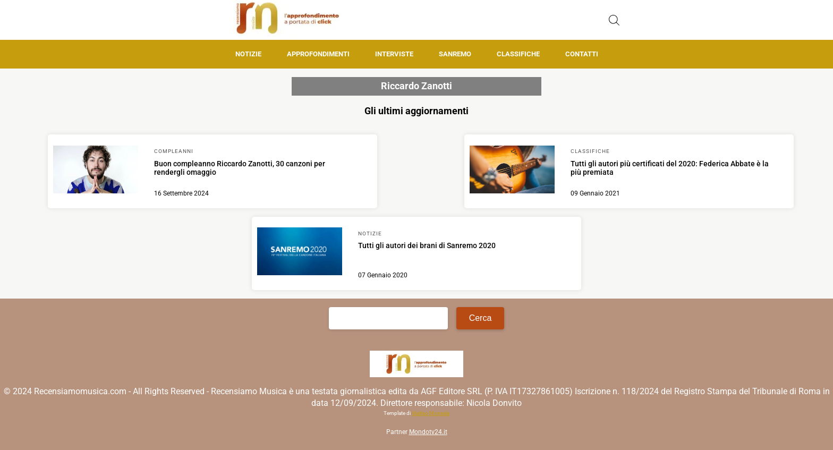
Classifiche (518, 54)
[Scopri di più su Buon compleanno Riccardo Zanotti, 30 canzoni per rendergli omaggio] (95, 171)
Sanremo (455, 54)
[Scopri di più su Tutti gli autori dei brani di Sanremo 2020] (299, 252)
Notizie (248, 54)
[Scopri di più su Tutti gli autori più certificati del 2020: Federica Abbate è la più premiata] (512, 171)
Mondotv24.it (428, 432)
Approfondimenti (318, 54)
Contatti (581, 54)
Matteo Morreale (430, 413)
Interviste (394, 54)
